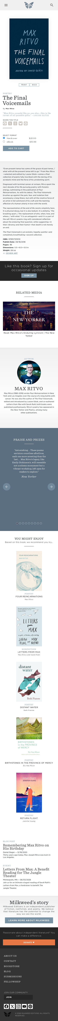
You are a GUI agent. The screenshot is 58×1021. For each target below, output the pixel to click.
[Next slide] (51, 486)
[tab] (17, 523)
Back (34, 85)
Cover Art (12, 253)
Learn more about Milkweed (29, 920)
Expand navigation (6, 5)
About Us (10, 956)
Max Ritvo (10, 108)
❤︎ (29, 942)
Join (9, 997)
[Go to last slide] (6, 486)
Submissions (13, 976)
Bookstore (12, 966)
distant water (29, 707)
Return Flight (29, 818)
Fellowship (12, 981)
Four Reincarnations (29, 596)
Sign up (29, 275)
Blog (7, 971)
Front (24, 85)
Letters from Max (29, 652)
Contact (10, 961)
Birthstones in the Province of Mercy (29, 763)
